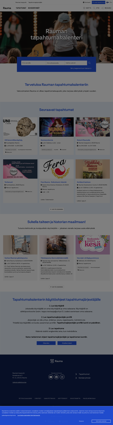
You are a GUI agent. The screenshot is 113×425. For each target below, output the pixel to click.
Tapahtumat (21, 8)
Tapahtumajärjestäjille (35, 2)
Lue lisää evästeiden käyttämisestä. (28, 415)
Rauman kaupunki (21, 2)
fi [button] (109, 2)
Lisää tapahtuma (99, 2)
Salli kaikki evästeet (101, 421)
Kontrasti (87, 2)
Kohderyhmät (34, 8)
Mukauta (81, 421)
